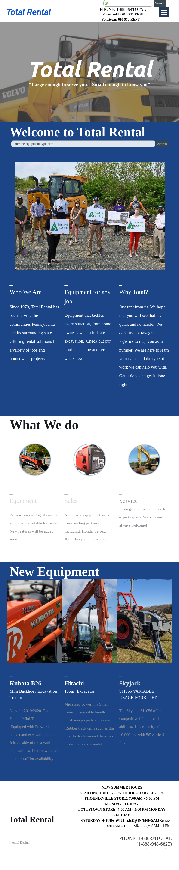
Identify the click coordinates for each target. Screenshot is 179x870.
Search (159, 3)
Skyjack (130, 683)
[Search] (128, 3)
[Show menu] (164, 12)
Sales (71, 500)
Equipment (23, 500)
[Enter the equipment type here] (83, 140)
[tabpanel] (121, 17)
